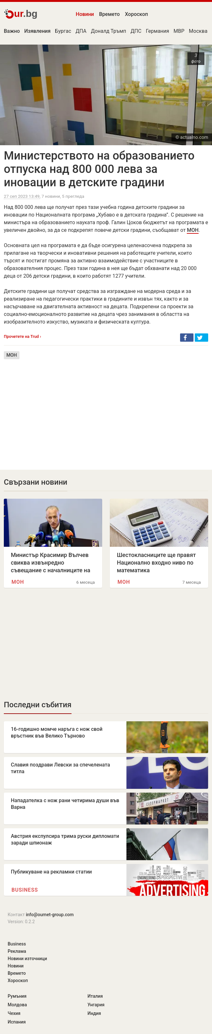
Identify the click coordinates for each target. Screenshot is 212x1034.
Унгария (95, 1004)
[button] (186, 337)
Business (24, 890)
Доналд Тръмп (108, 31)
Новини (85, 14)
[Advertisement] (106, 409)
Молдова (17, 1004)
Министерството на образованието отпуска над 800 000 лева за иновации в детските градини (99, 169)
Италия (95, 996)
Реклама (17, 951)
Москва (198, 31)
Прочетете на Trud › (22, 336)
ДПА (81, 31)
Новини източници (27, 958)
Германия (157, 31)
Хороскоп (136, 14)
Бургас (63, 31)
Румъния (17, 996)
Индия (94, 1013)
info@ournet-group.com (50, 914)
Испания (17, 1021)
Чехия (14, 1013)
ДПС (136, 31)
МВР (179, 31)
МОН (192, 230)
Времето (109, 14)
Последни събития (38, 704)
